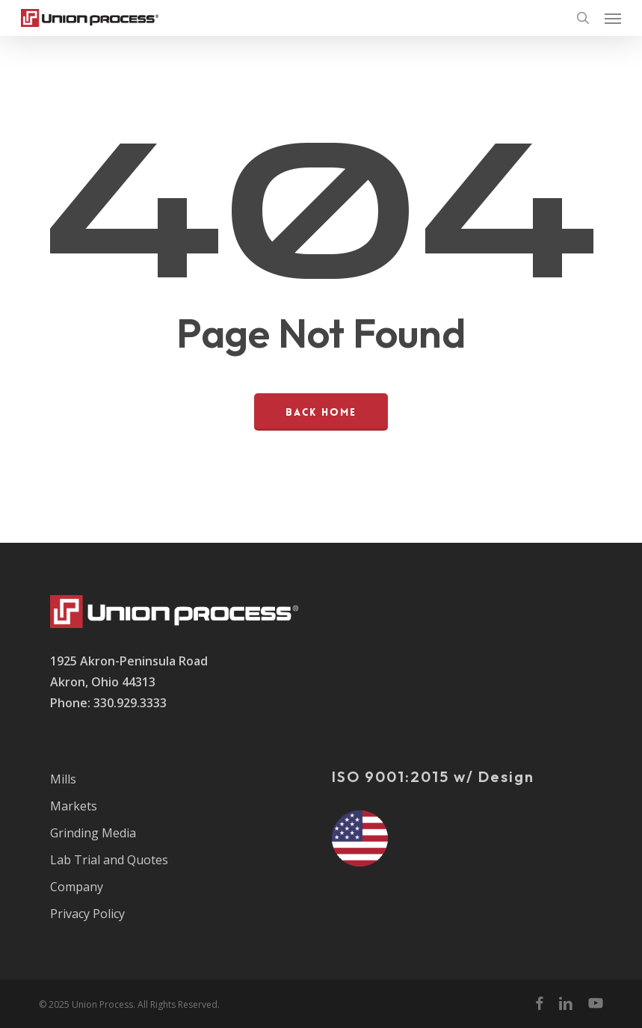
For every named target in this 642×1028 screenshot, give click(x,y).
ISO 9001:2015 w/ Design (433, 776)
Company (76, 886)
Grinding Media (93, 833)
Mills (63, 779)
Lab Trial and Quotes (109, 860)
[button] (613, 17)
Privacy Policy (87, 913)
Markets (73, 806)
